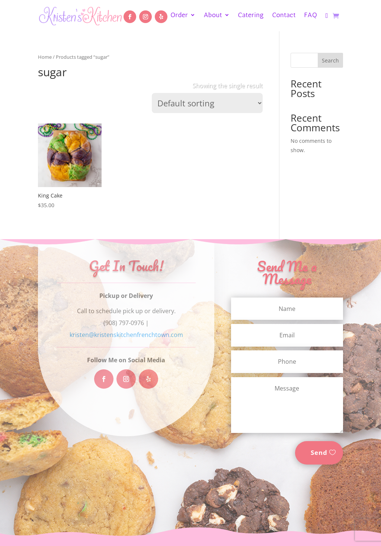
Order (179, 15)
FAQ (310, 15)
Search (330, 60)
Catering (251, 15)
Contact (284, 15)
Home (45, 57)
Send (319, 452)
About (213, 15)
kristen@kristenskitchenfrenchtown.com (126, 335)
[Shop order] (207, 103)
